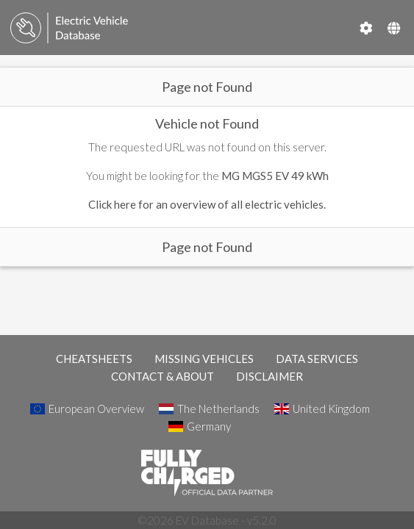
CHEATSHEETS (94, 358)
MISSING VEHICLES (204, 358)
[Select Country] (394, 28)
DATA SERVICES (317, 358)
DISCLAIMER (269, 376)
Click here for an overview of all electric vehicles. (207, 204)
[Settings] (366, 28)
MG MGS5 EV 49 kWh (275, 175)
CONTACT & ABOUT (162, 376)
